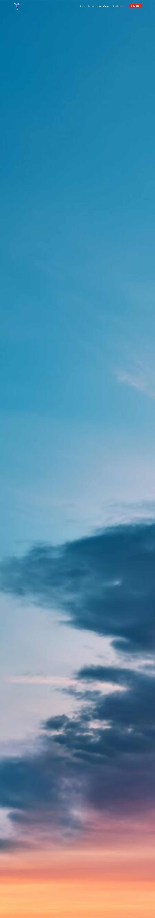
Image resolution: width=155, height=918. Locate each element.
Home (82, 6)
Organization (117, 6)
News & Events (103, 6)
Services (91, 6)
